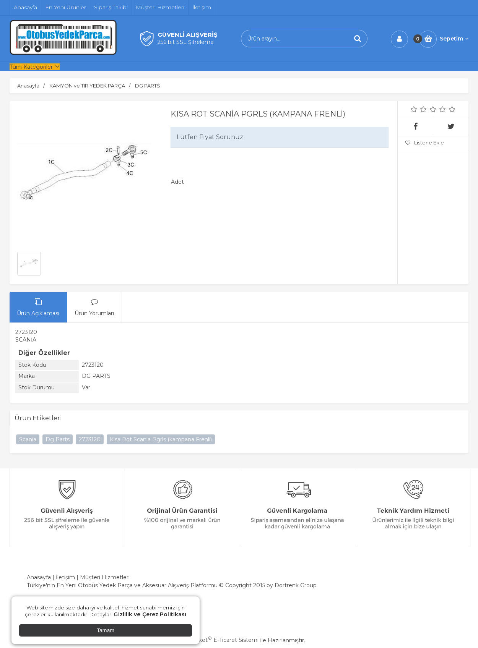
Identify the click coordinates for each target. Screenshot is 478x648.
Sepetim (454, 38)
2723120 (90, 439)
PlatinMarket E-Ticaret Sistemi (216, 640)
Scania (27, 439)
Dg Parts (58, 439)
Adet (177, 181)
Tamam (105, 630)
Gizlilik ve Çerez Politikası (150, 614)
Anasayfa (39, 577)
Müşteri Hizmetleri (105, 577)
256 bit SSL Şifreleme (186, 42)
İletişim (65, 577)
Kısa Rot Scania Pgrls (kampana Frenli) (161, 439)
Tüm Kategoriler (31, 66)
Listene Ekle (424, 142)
